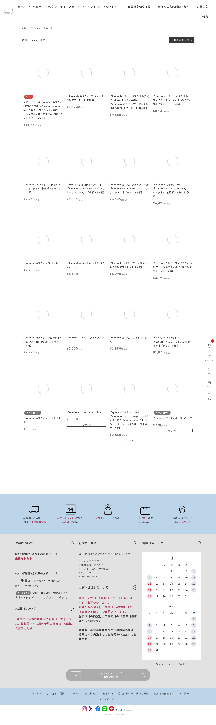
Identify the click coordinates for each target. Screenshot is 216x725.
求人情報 (184, 693)
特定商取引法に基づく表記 (133, 693)
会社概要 (90, 693)
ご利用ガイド (34, 693)
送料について (24, 543)
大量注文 (202, 6)
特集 (205, 16)
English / (120, 710)
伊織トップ (28, 28)
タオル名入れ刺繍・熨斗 (174, 6)
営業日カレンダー (154, 543)
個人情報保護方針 (164, 693)
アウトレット (112, 6)
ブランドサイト (108, 699)
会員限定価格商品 (139, 6)
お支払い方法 (88, 543)
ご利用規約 (106, 693)
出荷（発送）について (94, 587)
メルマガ (75, 693)
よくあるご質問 (56, 693)
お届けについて (25, 608)
